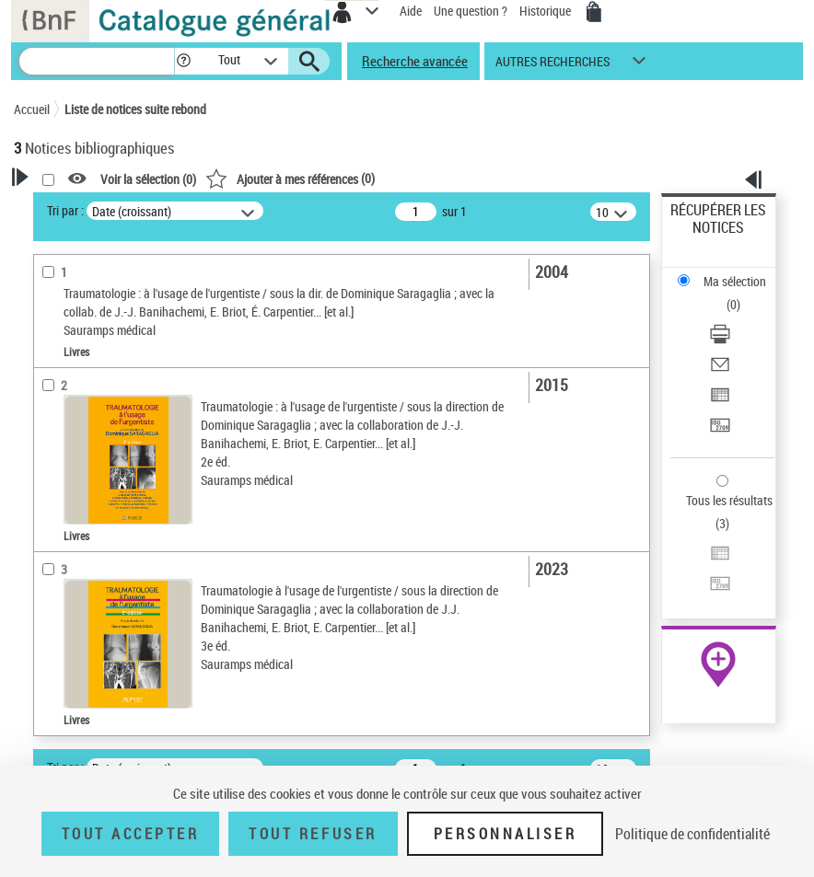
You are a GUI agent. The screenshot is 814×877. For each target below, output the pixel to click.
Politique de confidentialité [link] (692, 834)
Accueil (32, 109)
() (290, 178)
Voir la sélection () (148, 179)
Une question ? (470, 10)
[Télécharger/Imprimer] (720, 340)
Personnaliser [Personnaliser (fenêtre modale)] (505, 834)
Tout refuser (313, 834)
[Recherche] (96, 61)
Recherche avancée (415, 61)
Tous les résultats (729, 500)
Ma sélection (735, 281)
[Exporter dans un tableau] (720, 401)
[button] (183, 61)
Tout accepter (131, 834)
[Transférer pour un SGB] (720, 431)
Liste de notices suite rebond (135, 109)
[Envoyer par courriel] (720, 370)
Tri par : (65, 210)
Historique (546, 10)
